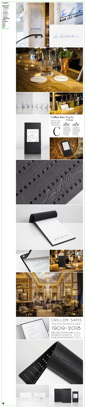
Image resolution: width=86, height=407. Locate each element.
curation (5, 9)
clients (4, 20)
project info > (6, 28)
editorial (5, 11)
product (5, 15)
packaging (6, 14)
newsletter (5, 21)
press (3, 22)
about (4, 25)
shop (3, 24)
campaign (6, 8)
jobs (3, 27)
